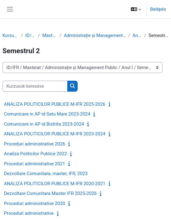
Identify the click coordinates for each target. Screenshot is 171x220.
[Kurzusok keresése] (35, 86)
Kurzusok (10, 35)
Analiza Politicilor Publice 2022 (35, 153)
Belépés (158, 9)
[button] (136, 9)
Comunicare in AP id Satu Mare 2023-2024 (47, 114)
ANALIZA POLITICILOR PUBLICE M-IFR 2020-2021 (55, 183)
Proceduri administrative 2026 (34, 144)
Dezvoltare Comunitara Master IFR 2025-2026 (50, 193)
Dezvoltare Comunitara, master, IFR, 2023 (45, 173)
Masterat (49, 35)
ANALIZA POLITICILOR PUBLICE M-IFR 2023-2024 (55, 134)
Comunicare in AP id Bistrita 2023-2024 (44, 124)
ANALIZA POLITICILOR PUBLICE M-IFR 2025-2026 (55, 104)
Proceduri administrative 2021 (34, 164)
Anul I (137, 35)
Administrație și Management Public (95, 35)
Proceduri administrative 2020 (34, 203)
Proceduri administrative (29, 213)
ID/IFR (30, 35)
